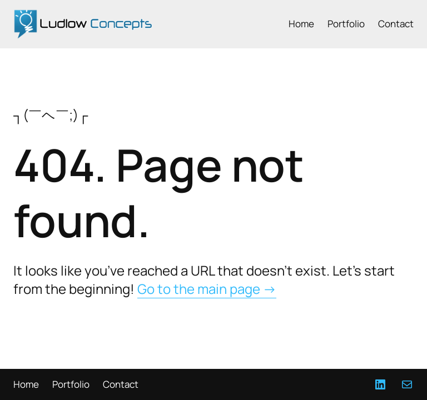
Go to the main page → (206, 288)
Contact (396, 24)
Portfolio (346, 24)
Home (301, 24)
